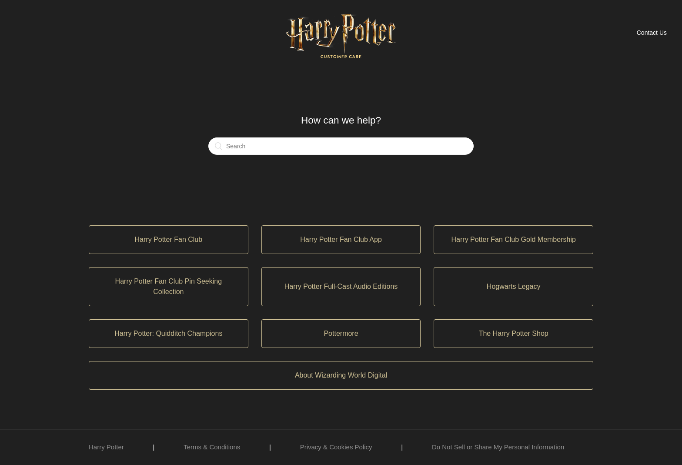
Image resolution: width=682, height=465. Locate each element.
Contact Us (652, 32)
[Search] (341, 146)
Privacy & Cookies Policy (336, 447)
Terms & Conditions (212, 447)
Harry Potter (106, 447)
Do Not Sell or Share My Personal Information (498, 447)
